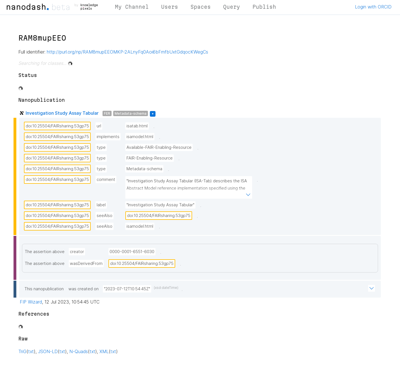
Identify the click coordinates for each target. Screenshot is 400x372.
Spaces (200, 7)
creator (77, 251)
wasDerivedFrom (86, 263)
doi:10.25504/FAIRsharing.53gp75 (57, 126)
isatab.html (137, 126)
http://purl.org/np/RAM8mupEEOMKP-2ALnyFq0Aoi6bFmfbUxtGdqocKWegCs (127, 52)
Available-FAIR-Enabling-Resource (159, 147)
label (101, 204)
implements (108, 136)
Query (231, 7)
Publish (264, 7)
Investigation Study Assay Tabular (62, 113)
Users (169, 7)
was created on (83, 288)
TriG (22, 351)
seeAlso (104, 215)
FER (107, 113)
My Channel (132, 7)
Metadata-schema (130, 113)
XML (104, 351)
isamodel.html (139, 136)
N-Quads (78, 351)
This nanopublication (44, 288)
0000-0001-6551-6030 (132, 251)
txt (31, 351)
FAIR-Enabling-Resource (149, 158)
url (99, 126)
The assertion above (45, 251)
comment (106, 179)
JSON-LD (48, 351)
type (101, 147)
